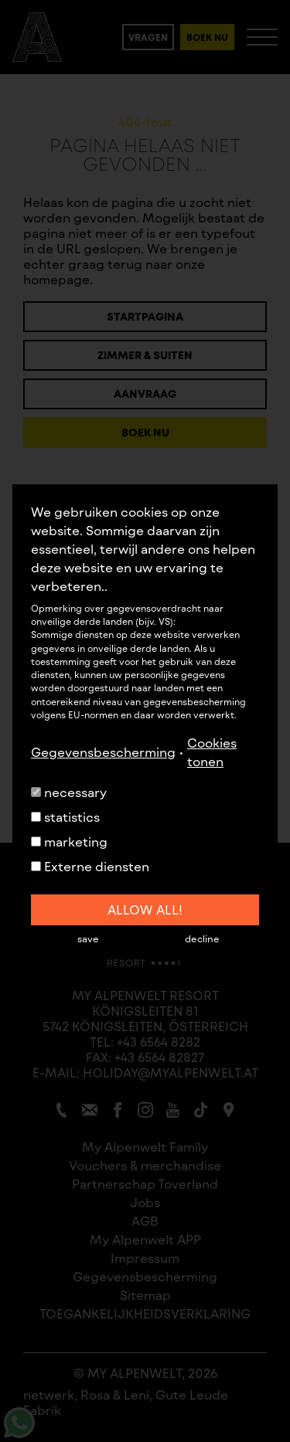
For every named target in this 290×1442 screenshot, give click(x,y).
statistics (65, 816)
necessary (69, 792)
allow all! (145, 909)
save (88, 938)
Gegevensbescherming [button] (103, 752)
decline (202, 938)
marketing (69, 841)
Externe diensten (90, 866)
